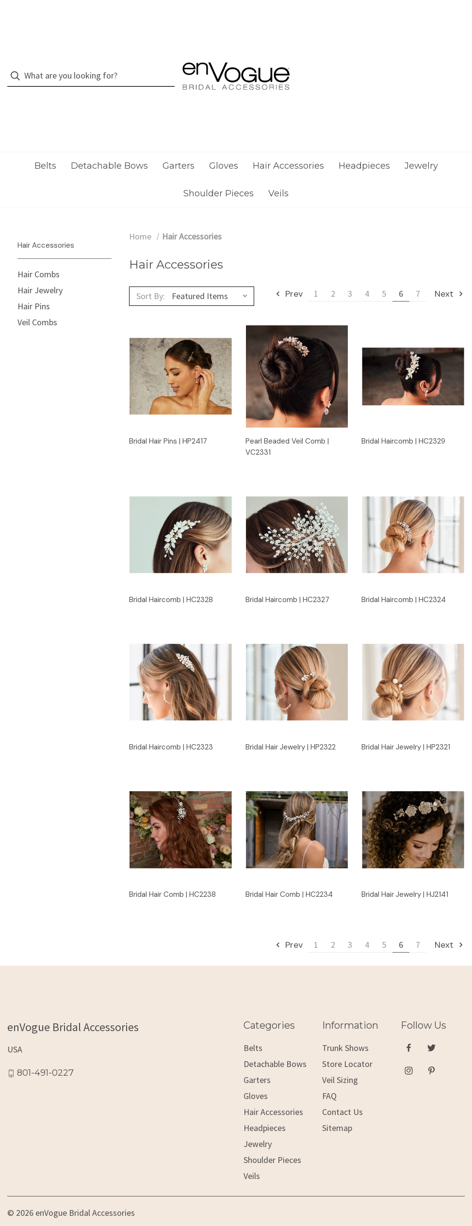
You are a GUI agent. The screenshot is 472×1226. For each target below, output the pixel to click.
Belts (45, 146)
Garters (179, 146)
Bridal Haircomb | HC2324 (403, 580)
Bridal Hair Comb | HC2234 (289, 875)
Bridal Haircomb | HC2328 (171, 580)
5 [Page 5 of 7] (384, 274)
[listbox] (212, 277)
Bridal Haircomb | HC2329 (403, 422)
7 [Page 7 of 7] (418, 274)
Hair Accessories (288, 146)
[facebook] (409, 1028)
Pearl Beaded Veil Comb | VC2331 (287, 427)
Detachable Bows (109, 146)
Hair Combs (38, 254)
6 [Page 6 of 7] (401, 274)
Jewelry (421, 146)
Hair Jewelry (40, 270)
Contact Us (342, 1092)
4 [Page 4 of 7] (367, 274)
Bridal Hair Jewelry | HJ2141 (404, 875)
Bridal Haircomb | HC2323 (171, 727)
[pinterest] (431, 1051)
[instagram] (409, 1051)
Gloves (223, 146)
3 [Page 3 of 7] (350, 274)
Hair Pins (33, 286)
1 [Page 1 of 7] (316, 274)
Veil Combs (37, 302)
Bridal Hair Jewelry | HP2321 (405, 727)
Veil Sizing (340, 1060)
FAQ (329, 1076)
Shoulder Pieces (218, 174)
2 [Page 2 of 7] (333, 274)
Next (449, 274)
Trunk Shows (345, 1028)
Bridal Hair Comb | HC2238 (172, 875)
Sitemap (337, 1108)
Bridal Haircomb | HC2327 (287, 580)
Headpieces (364, 146)
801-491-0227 (45, 1053)
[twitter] (431, 1028)
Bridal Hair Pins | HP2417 (168, 422)
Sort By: (150, 276)
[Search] (18, 66)
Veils (278, 174)
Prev (289, 274)
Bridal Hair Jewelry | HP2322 (290, 727)
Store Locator (347, 1044)
